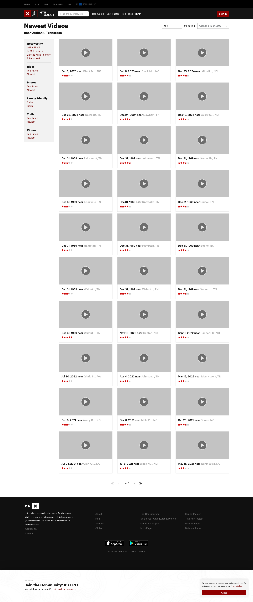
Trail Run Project (194, 518)
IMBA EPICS (33, 47)
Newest (31, 74)
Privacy (142, 551)
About (98, 513)
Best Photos (112, 13)
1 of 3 (126, 483)
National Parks (193, 528)
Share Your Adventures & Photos (158, 518)
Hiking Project (193, 513)
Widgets (100, 523)
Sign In (223, 13)
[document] (224, 588)
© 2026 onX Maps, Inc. (118, 551)
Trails (30, 105)
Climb (27, 4)
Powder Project (193, 523)
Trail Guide (98, 13)
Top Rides (127, 13)
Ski (69, 4)
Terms (133, 551)
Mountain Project (149, 523)
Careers (29, 533)
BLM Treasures (35, 51)
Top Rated (32, 70)
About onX (31, 528)
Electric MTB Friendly (39, 54)
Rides (30, 102)
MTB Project (147, 528)
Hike (46, 4)
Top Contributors (149, 513)
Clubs (98, 528)
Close (224, 592)
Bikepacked (33, 58)
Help (98, 518)
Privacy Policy (236, 586)
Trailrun (58, 4)
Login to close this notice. (64, 589)
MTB (37, 4)
